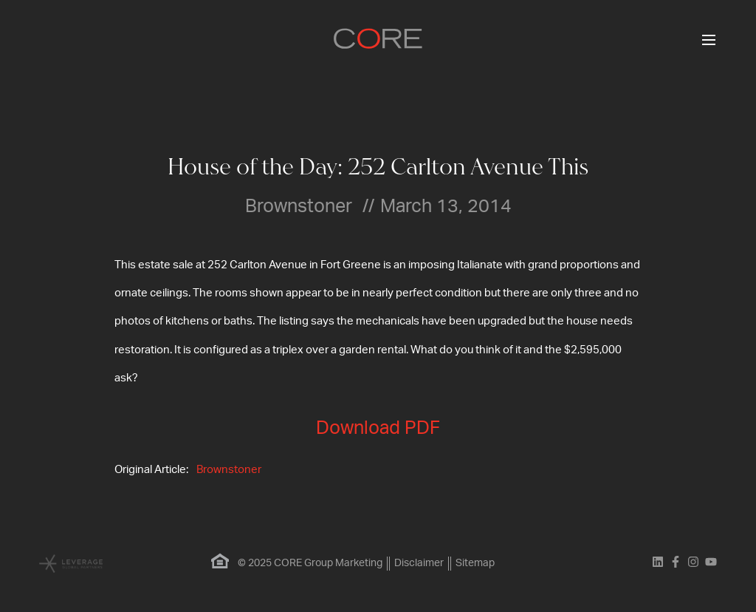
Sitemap (475, 563)
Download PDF (378, 428)
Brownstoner (228, 469)
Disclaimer (419, 563)
